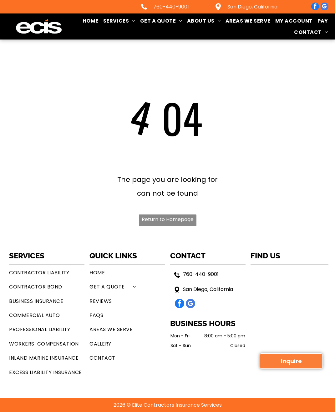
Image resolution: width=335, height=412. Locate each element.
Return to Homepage (168, 219)
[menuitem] (88, 20)
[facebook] (315, 7)
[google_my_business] (324, 7)
